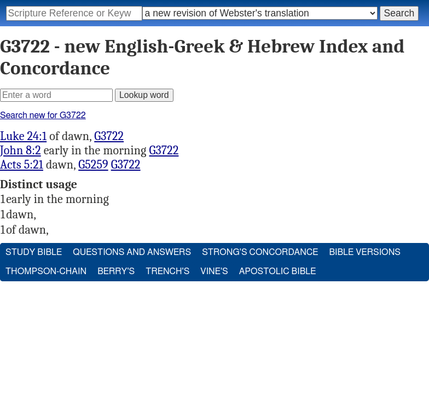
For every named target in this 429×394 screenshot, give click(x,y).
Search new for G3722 (43, 115)
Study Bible (33, 252)
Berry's (116, 271)
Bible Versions (365, 252)
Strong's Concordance (260, 252)
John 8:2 (20, 150)
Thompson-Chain (45, 271)
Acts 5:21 (21, 165)
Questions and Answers (132, 252)
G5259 (93, 165)
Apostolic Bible (277, 271)
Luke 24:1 (23, 136)
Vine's (214, 271)
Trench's (167, 271)
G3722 (109, 136)
